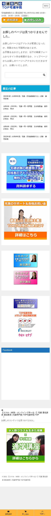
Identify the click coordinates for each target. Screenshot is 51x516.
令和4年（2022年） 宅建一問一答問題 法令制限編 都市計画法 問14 (25, 107)
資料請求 (8, 512)
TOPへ (42, 512)
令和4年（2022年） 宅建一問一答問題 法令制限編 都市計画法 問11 (25, 128)
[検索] (25, 75)
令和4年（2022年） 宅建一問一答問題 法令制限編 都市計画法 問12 (25, 117)
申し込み (25, 512)
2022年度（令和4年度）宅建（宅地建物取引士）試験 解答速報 (25, 138)
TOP (24, 413)
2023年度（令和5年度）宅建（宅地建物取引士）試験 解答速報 (25, 97)
